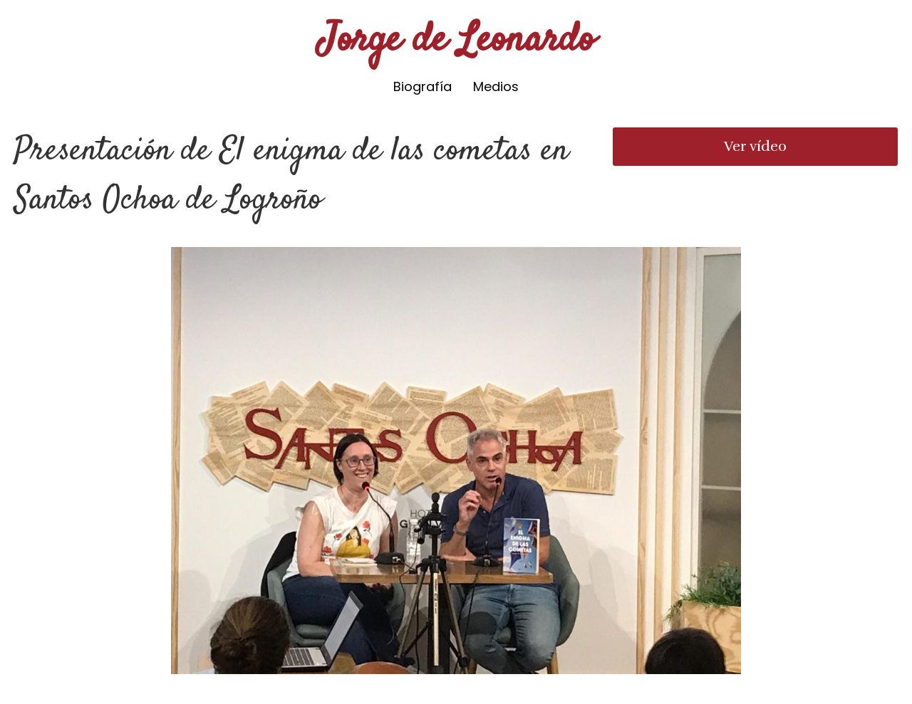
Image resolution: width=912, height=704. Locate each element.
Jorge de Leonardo (456, 41)
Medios (496, 86)
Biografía (422, 86)
